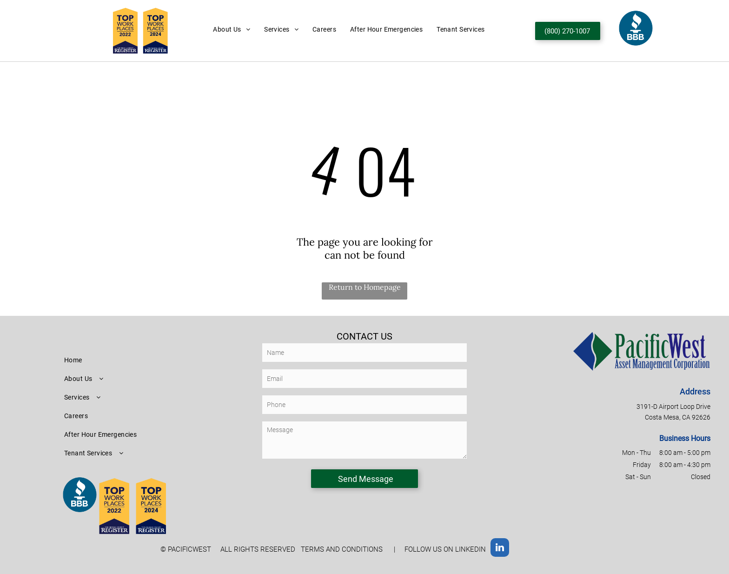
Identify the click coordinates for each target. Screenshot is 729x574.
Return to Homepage (365, 287)
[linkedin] (499, 548)
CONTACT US (364, 336)
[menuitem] (231, 29)
